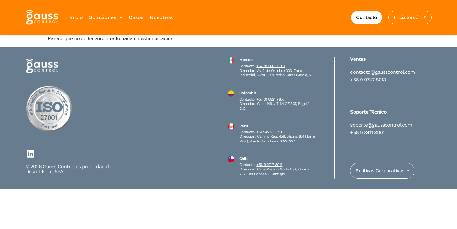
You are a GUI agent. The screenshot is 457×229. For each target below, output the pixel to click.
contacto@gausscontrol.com (382, 72)
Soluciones (106, 17)
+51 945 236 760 (269, 132)
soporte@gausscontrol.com (381, 125)
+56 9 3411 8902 (367, 132)
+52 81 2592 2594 (270, 66)
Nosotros (161, 17)
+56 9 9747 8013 (269, 165)
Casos (136, 17)
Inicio (76, 17)
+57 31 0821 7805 (270, 99)
